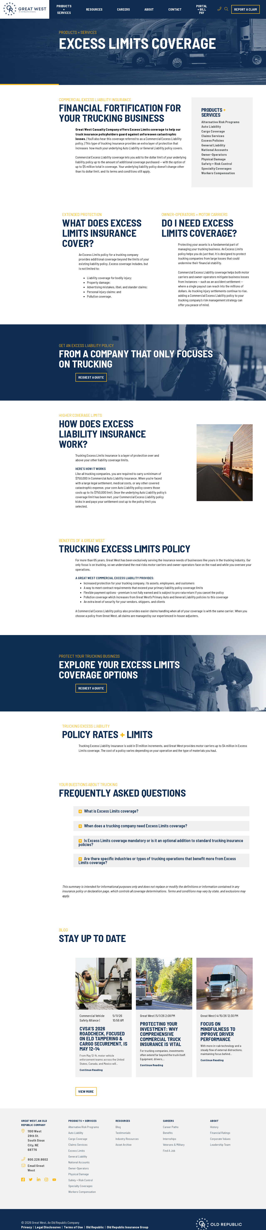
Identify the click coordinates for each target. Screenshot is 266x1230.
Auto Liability (211, 126)
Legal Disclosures (48, 1227)
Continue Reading (91, 1070)
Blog (118, 1127)
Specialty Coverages (216, 168)
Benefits (168, 1132)
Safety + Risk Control (216, 164)
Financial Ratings (220, 1132)
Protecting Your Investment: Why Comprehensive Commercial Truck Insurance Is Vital (160, 1034)
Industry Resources (127, 1138)
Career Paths (171, 1127)
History (214, 1127)
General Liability (213, 145)
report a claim (245, 9)
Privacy (26, 1227)
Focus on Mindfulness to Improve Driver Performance (218, 1031)
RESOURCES (94, 9)
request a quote (91, 377)
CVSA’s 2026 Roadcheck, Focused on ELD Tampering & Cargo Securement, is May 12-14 (103, 1038)
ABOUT (149, 9)
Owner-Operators (214, 154)
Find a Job (169, 1150)
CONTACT (175, 9)
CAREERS (123, 9)
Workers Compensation (218, 173)
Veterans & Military (174, 1144)
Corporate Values (220, 1138)
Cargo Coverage (213, 131)
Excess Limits (76, 1150)
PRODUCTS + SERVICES (64, 9)
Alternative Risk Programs (220, 122)
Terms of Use (73, 1227)
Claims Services (212, 136)
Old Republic (94, 1227)
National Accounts (214, 150)
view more (86, 1091)
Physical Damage (213, 159)
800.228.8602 (38, 1159)
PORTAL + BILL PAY (201, 9)
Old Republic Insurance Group (127, 1227)
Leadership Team (220, 1144)
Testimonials (123, 1132)
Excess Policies (212, 140)
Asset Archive (124, 1144)
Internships (169, 1138)
